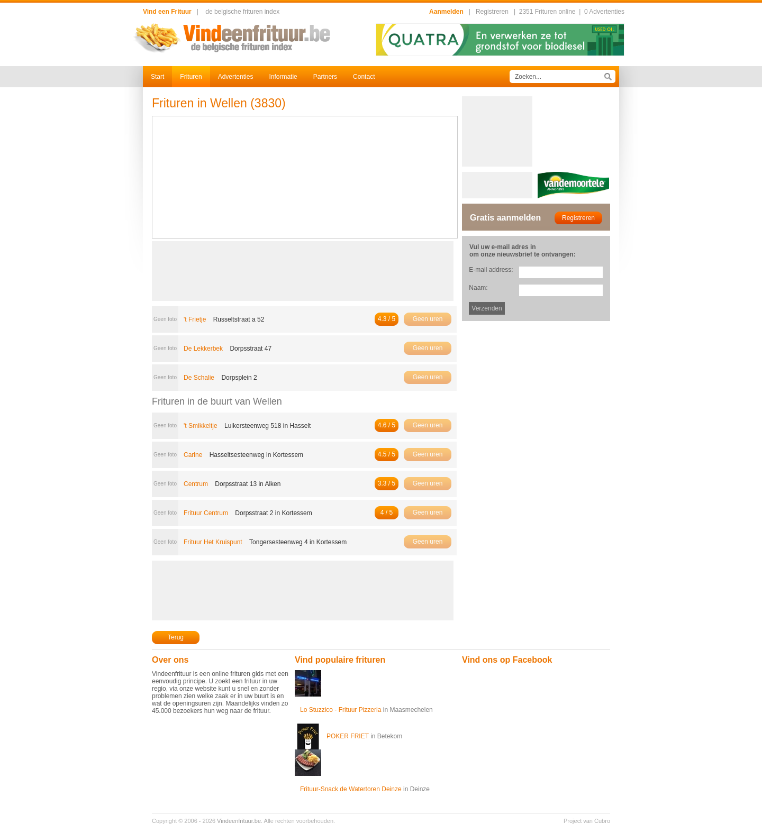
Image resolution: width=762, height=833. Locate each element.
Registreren (492, 11)
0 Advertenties (604, 11)
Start (157, 76)
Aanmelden (446, 11)
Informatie (283, 76)
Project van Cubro (587, 821)
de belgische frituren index (242, 11)
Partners (325, 76)
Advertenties (235, 76)
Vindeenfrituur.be (239, 821)
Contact (364, 76)
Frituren (191, 76)
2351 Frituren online (547, 11)
